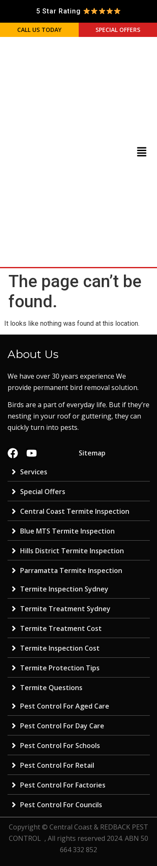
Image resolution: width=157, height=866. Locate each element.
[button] (141, 152)
